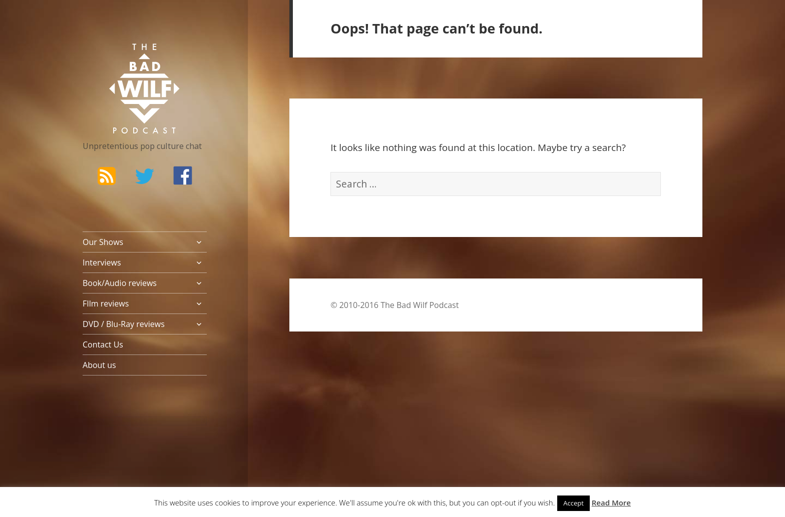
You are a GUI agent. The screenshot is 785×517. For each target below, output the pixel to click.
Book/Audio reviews (120, 283)
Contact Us (103, 344)
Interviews (102, 262)
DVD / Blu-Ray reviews (124, 324)
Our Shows (103, 242)
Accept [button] (573, 503)
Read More (611, 503)
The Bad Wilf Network (125, 58)
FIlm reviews (106, 303)
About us (99, 365)
